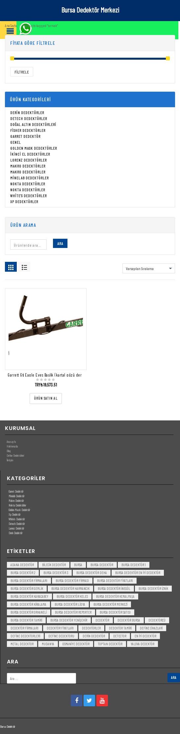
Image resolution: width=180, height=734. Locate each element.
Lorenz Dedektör (16, 528)
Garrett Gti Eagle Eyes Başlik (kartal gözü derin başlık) (52, 375)
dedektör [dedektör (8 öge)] (102, 620)
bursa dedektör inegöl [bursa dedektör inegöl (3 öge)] (114, 588)
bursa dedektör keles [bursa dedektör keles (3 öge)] (72, 596)
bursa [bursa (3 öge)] (78, 565)
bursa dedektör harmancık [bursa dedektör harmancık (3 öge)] (70, 588)
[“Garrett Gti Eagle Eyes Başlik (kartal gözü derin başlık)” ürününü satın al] (46, 398)
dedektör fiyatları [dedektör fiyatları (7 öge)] (60, 628)
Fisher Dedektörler (27, 130)
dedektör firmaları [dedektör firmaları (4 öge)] (25, 628)
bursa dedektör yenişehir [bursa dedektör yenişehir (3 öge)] (68, 620)
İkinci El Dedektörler (30, 154)
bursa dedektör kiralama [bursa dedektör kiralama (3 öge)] (28, 604)
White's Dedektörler (28, 195)
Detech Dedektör (17, 523)
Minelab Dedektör (16, 496)
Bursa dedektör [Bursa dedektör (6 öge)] (101, 565)
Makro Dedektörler (27, 166)
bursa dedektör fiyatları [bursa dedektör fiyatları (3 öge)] (115, 580)
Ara (60, 243)
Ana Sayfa (10, 25)
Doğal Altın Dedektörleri (33, 124)
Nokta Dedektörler (27, 183)
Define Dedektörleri (15, 455)
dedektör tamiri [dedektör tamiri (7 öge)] (120, 628)
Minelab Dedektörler (29, 177)
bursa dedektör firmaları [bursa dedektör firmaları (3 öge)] (29, 580)
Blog (9, 450)
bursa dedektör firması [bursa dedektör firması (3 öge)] (72, 580)
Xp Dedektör (14, 514)
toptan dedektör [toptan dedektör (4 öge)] (110, 644)
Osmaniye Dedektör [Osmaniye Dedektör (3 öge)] (76, 644)
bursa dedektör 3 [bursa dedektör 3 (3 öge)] (55, 572)
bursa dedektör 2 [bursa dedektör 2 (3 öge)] (23, 572)
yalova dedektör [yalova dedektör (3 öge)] (142, 644)
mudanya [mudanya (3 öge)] (48, 644)
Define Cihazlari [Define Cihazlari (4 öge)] (151, 628)
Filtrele (21, 72)
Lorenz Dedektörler (28, 160)
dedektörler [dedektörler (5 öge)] (91, 628)
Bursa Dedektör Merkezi (90, 9)
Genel (15, 142)
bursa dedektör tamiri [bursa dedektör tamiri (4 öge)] (26, 620)
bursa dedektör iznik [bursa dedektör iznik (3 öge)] (153, 588)
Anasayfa (11, 441)
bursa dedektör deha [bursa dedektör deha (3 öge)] (91, 572)
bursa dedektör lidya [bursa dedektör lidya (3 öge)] (70, 604)
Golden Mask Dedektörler (33, 148)
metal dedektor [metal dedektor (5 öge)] (22, 644)
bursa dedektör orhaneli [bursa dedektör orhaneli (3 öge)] (29, 612)
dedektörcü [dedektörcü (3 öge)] (157, 620)
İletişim (10, 460)
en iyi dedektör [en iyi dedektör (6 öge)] (145, 636)
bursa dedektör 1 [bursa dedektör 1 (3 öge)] (133, 565)
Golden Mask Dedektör (19, 509)
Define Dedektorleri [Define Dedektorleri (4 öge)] (25, 636)
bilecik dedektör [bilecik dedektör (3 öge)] (54, 565)
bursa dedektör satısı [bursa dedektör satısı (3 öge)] (115, 612)
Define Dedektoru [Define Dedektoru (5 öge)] (61, 636)
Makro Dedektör (16, 500)
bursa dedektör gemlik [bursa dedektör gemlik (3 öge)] (27, 588)
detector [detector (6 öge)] (119, 636)
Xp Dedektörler (24, 201)
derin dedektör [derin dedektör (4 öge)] (94, 636)
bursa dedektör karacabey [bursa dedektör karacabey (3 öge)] (29, 596)
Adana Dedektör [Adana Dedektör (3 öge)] (22, 565)
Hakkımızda (12, 446)
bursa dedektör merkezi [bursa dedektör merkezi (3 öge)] (110, 604)
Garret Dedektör (25, 136)
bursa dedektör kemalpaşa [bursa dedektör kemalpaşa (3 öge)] (115, 596)
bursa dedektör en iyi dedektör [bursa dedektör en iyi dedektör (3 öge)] (137, 572)
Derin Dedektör (15, 533)
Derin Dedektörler (27, 112)
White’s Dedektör (17, 519)
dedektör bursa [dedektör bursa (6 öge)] (128, 620)
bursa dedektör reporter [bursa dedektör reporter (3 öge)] (73, 612)
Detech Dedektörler (28, 118)
